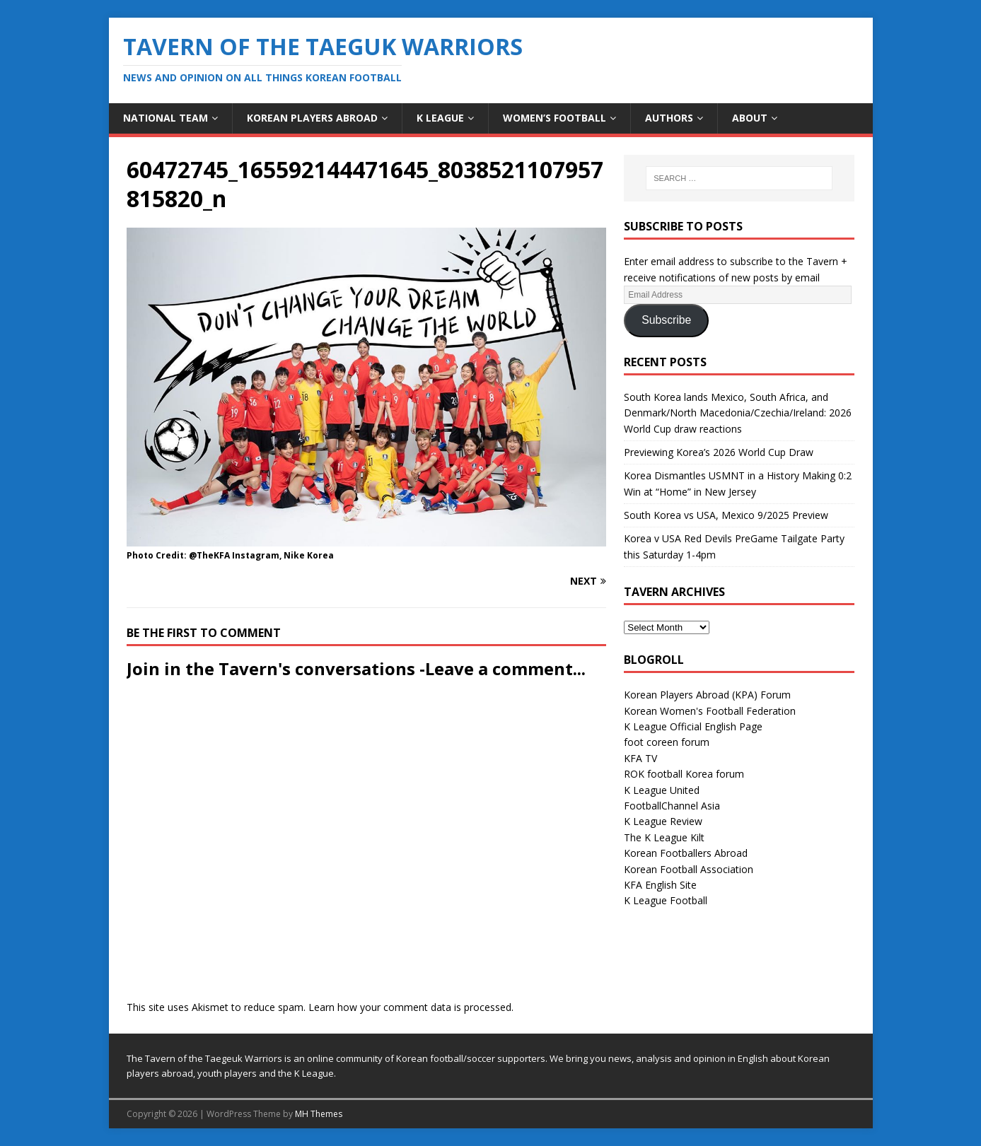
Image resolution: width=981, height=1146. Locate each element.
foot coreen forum (666, 742)
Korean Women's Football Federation (710, 711)
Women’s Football (554, 117)
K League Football (665, 900)
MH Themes (318, 1114)
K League (440, 117)
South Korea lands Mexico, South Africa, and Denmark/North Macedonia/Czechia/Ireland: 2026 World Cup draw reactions (738, 412)
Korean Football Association (688, 869)
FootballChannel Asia (672, 805)
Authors (669, 117)
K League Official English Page (693, 726)
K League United (662, 790)
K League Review (663, 821)
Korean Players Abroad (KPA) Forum (707, 694)
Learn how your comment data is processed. (410, 1007)
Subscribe (666, 320)
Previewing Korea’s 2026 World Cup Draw (718, 452)
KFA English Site (660, 884)
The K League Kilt (664, 837)
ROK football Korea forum (684, 773)
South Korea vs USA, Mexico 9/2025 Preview (726, 515)
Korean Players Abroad (312, 117)
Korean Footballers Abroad (686, 853)
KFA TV (640, 758)
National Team (165, 117)
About (749, 117)
